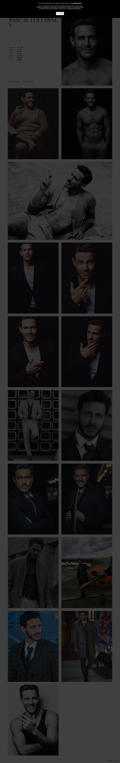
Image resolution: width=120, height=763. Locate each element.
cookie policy (77, 3)
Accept (60, 13)
